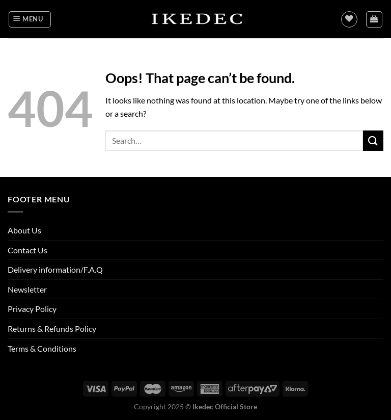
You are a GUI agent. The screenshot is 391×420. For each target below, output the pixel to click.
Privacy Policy (32, 308)
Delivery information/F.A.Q (55, 269)
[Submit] (373, 140)
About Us (24, 230)
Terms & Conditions (42, 348)
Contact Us (27, 250)
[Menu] (30, 19)
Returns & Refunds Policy (52, 328)
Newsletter (27, 289)
